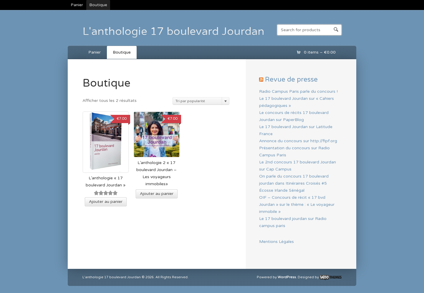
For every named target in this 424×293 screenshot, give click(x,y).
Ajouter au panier (105, 201)
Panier (77, 4)
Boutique (98, 4)
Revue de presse (291, 79)
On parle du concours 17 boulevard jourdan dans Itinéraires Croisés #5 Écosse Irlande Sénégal (294, 183)
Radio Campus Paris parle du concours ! (298, 91)
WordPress (287, 277)
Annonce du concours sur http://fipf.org (298, 140)
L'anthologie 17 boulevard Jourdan (173, 31)
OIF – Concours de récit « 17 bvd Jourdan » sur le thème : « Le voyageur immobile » (296, 204)
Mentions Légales (276, 241)
